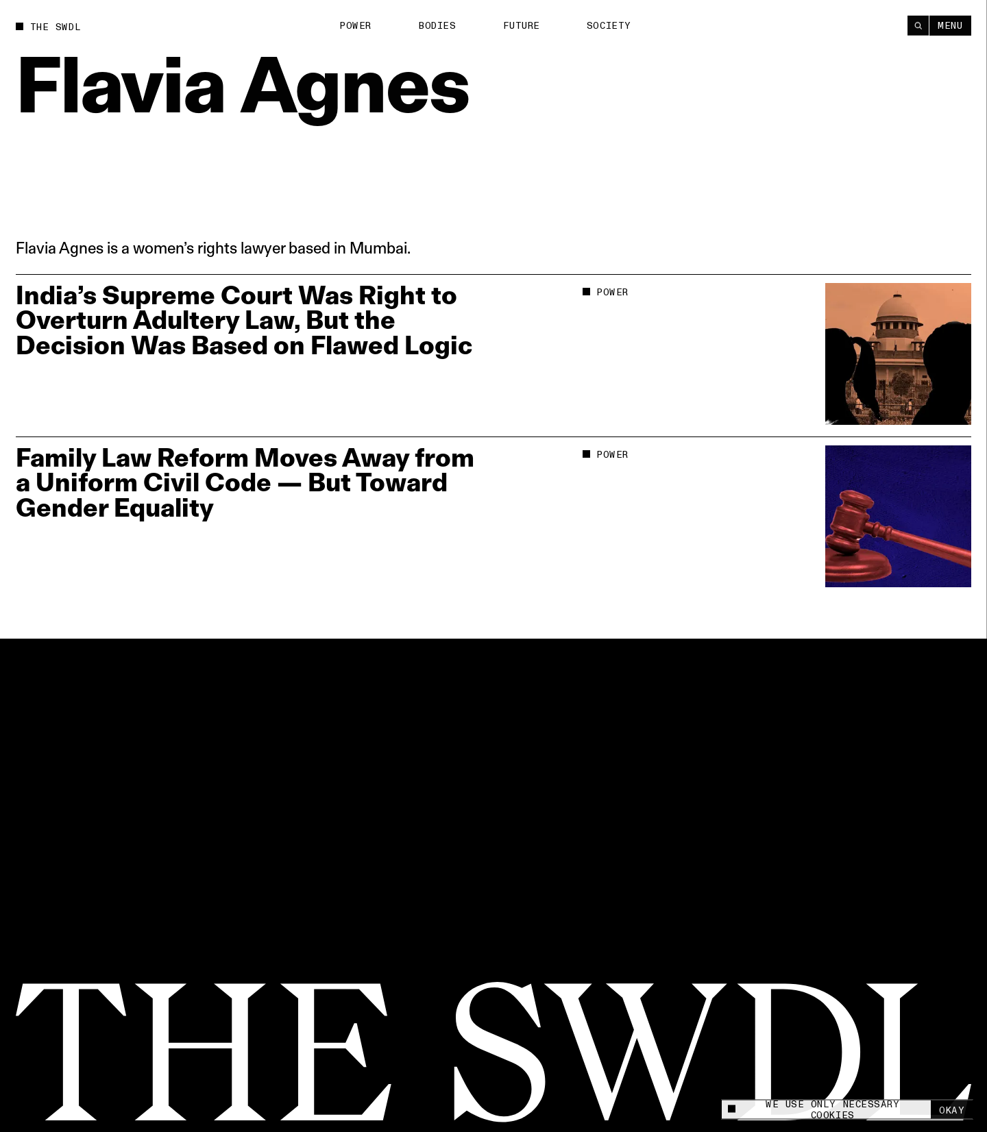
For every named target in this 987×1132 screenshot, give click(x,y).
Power (355, 25)
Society (609, 25)
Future (521, 25)
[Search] (918, 25)
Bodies (437, 25)
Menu (950, 25)
